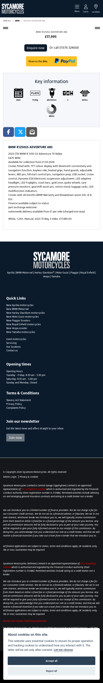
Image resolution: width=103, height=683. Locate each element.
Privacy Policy (14, 404)
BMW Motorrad (24, 272)
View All (7, 21)
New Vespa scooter (16, 328)
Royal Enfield (87, 272)
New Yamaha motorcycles (20, 332)
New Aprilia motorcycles (19, 305)
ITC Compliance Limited (33, 489)
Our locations (13, 346)
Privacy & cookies (29, 476)
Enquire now (36, 48)
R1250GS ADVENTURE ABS (34, 21)
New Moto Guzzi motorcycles (22, 316)
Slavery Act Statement (18, 400)
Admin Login (10, 476)
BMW (17, 21)
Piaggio (74, 272)
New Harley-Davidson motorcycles (25, 312)
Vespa (46, 276)
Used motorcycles (16, 339)
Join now (15, 437)
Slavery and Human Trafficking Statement (25, 621)
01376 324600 (69, 47)
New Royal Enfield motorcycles (23, 324)
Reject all (51, 670)
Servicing (11, 343)
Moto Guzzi (62, 272)
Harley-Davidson (44, 272)
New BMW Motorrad (17, 309)
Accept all (51, 660)
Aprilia (10, 272)
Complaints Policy (16, 407)
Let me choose (63, 650)
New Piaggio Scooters (18, 320)
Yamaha (55, 276)
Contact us (12, 350)
